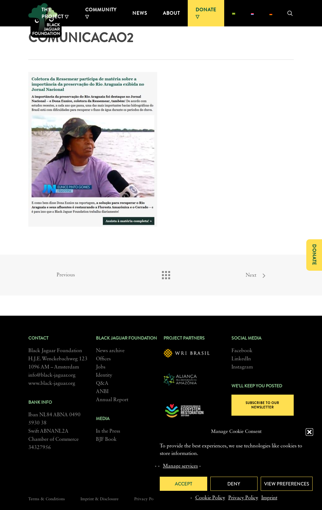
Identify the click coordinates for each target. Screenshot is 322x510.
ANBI (102, 391)
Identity (104, 375)
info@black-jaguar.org (51, 375)
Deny (233, 483)
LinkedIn (241, 359)
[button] (309, 432)
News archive (110, 350)
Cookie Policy (210, 498)
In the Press (108, 431)
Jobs (100, 367)
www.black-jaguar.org (51, 383)
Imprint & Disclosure (99, 499)
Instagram (242, 367)
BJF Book (106, 439)
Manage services (180, 466)
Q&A (102, 383)
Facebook (242, 350)
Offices (103, 359)
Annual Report (112, 399)
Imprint (269, 498)
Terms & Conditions (46, 499)
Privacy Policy (243, 498)
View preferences (286, 483)
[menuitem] (233, 13)
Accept (183, 483)
